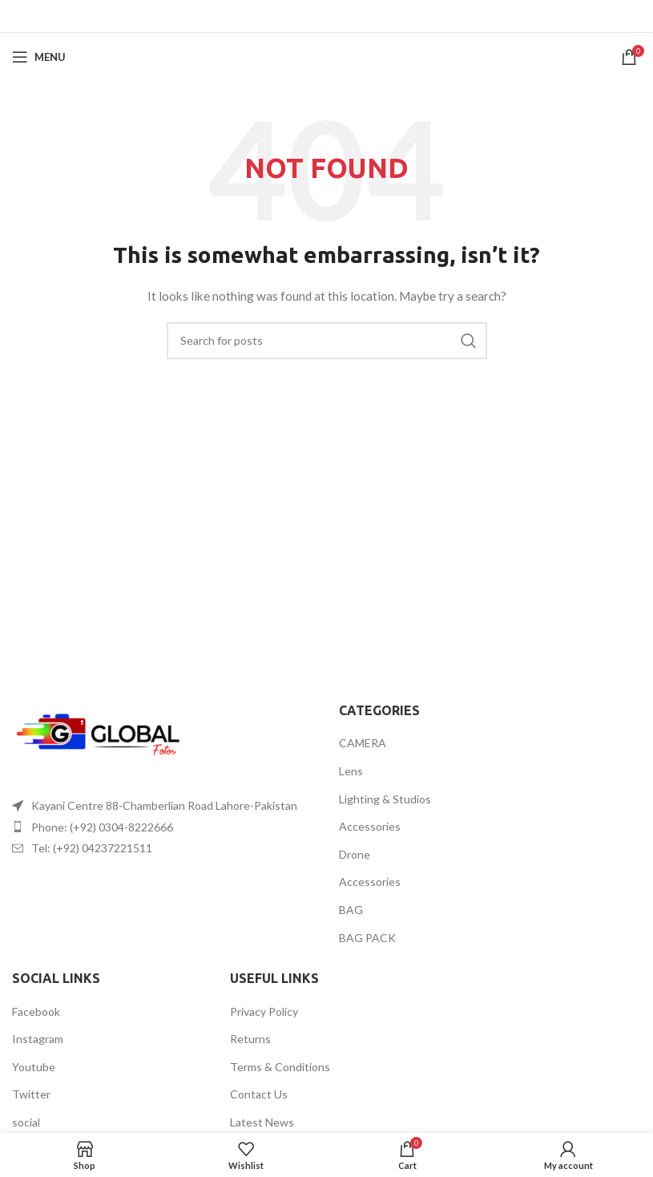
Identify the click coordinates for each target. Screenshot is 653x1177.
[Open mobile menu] (39, 57)
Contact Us (259, 1094)
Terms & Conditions (280, 1067)
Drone (354, 854)
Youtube (33, 1067)
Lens (351, 771)
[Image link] (100, 736)
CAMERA (362, 743)
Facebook (36, 1011)
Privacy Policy (264, 1011)
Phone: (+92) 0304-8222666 (102, 827)
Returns (250, 1039)
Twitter (31, 1094)
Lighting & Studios (385, 799)
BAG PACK (367, 937)
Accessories (370, 826)
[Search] (327, 340)
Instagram (37, 1039)
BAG (351, 909)
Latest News (262, 1122)
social (26, 1122)
